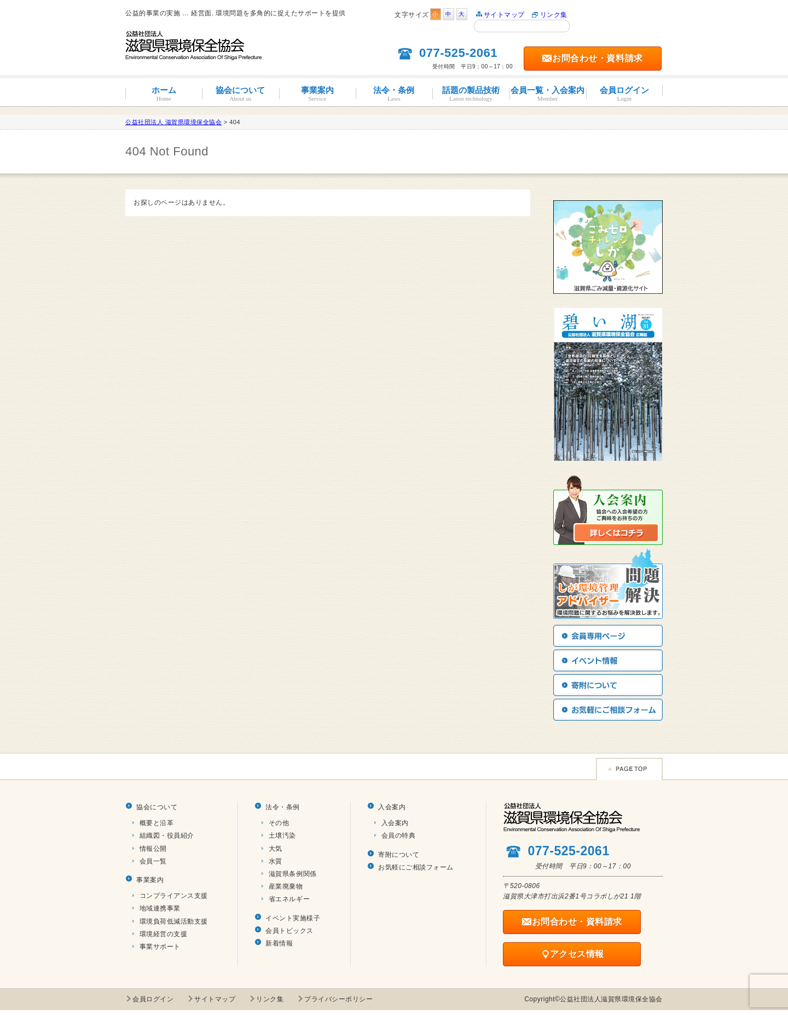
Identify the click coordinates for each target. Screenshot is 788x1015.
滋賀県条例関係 (293, 874)
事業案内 (317, 93)
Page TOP (629, 769)
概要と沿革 (157, 823)
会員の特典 (398, 835)
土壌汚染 (282, 835)
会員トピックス (289, 931)
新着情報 (279, 943)
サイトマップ (504, 15)
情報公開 (153, 848)
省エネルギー (289, 899)
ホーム (163, 93)
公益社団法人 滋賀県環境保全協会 (173, 122)
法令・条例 (394, 93)
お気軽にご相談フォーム (416, 867)
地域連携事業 (160, 908)
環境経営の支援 (164, 934)
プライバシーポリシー (338, 999)
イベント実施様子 (292, 918)
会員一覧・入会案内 (547, 93)
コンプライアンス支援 (174, 896)
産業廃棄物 (286, 886)
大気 (275, 848)
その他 (279, 823)
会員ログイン (624, 93)
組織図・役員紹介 (167, 835)
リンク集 (553, 15)
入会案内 (391, 807)
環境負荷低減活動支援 (174, 921)
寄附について (398, 855)
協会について (240, 93)
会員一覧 (153, 861)
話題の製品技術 (470, 93)
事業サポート (160, 946)
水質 (275, 861)
